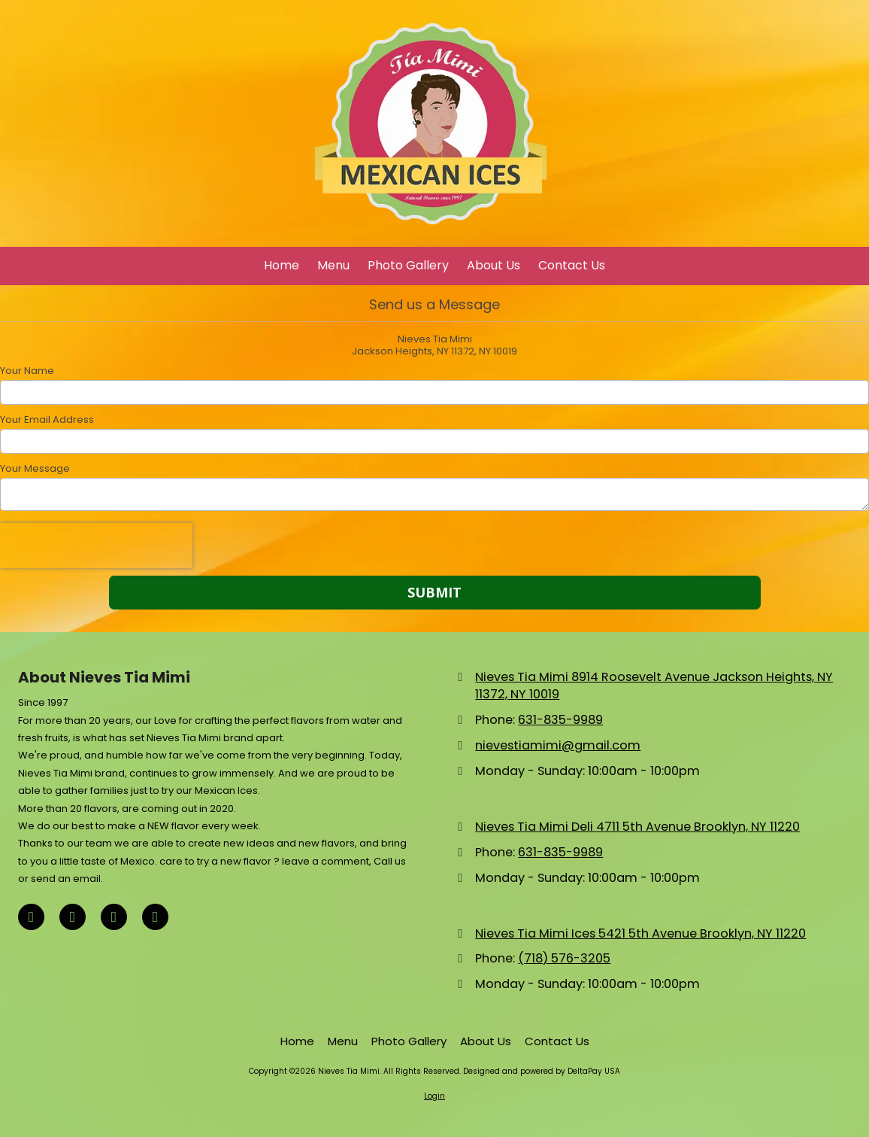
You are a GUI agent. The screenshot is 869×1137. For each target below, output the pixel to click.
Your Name (27, 371)
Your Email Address (47, 420)
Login (434, 1096)
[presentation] (96, 545)
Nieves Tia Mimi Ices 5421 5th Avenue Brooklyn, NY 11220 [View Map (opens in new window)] (640, 933)
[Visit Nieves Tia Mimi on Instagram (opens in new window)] (155, 917)
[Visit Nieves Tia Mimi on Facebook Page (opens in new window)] (31, 917)
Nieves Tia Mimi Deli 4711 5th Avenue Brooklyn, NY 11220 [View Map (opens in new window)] (637, 826)
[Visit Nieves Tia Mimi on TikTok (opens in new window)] (114, 917)
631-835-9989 (560, 719)
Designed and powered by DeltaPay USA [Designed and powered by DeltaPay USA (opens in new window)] (541, 1071)
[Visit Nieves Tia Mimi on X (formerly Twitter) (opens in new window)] (72, 917)
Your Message (35, 469)
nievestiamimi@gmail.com (557, 745)
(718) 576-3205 (564, 958)
